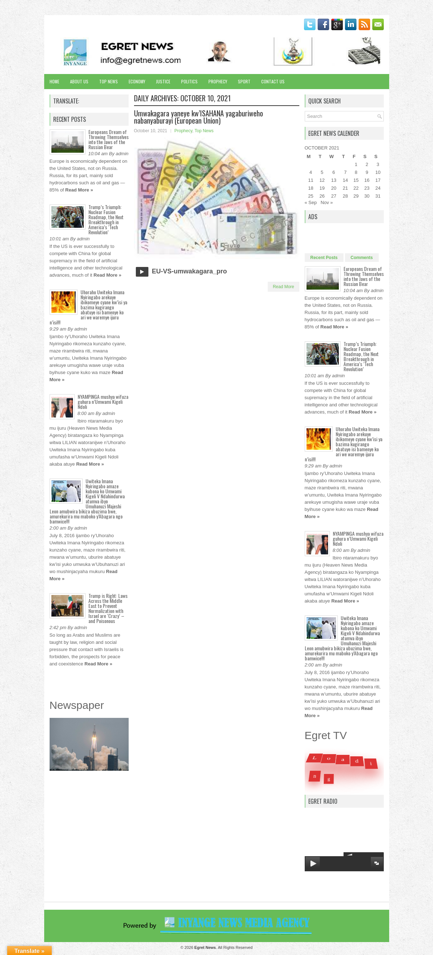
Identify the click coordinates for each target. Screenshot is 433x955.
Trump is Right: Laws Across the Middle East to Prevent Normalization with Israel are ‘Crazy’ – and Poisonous (108, 608)
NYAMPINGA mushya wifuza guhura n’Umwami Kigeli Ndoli (103, 401)
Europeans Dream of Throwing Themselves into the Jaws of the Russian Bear (108, 139)
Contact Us (273, 81)
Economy (137, 81)
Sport (244, 81)
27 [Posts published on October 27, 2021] (333, 196)
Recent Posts (324, 257)
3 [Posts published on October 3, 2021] (378, 164)
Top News (108, 81)
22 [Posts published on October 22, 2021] (356, 188)
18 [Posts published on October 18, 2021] (310, 188)
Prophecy (217, 81)
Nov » (327, 202)
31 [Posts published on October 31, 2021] (377, 196)
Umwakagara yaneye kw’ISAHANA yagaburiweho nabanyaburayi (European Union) (198, 117)
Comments (362, 257)
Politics (189, 81)
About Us (79, 81)
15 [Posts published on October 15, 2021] (356, 180)
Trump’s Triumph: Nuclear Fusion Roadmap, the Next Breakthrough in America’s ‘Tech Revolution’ (106, 219)
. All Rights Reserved (223, 947)
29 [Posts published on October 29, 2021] (356, 196)
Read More (283, 286)
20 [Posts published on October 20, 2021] (333, 188)
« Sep (311, 202)
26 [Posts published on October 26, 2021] (321, 196)
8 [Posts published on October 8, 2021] (356, 172)
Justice (163, 81)
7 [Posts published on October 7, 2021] (345, 172)
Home (54, 81)
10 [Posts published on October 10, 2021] (377, 172)
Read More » (79, 190)
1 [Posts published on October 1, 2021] (356, 164)
